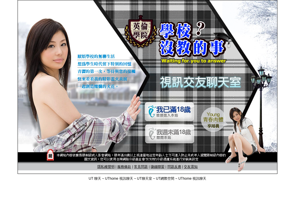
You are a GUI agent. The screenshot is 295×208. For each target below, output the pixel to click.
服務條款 (124, 167)
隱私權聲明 (106, 167)
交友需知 (191, 167)
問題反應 (174, 167)
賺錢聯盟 (157, 167)
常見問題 (141, 167)
